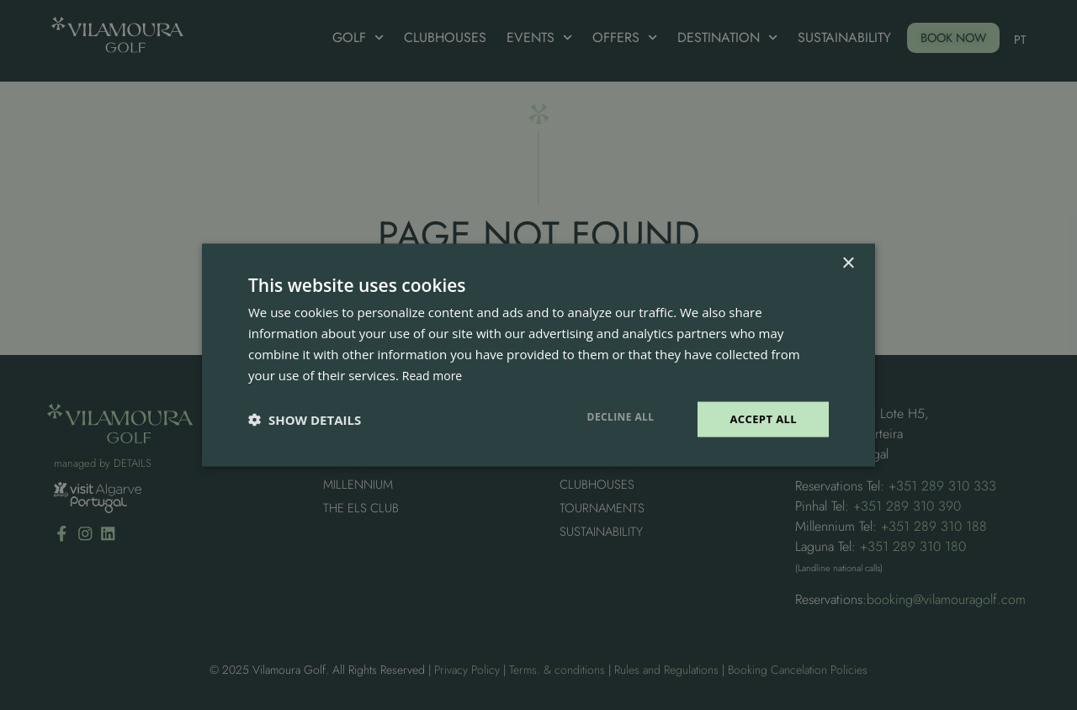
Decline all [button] (616, 415)
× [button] (847, 262)
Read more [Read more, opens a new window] (434, 373)
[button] (304, 419)
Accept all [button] (761, 419)
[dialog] (538, 355)
